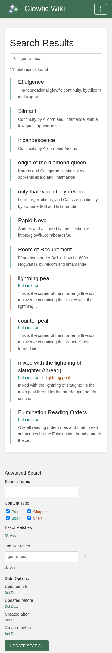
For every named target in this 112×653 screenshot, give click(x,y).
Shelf (34, 518)
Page (14, 512)
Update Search (27, 646)
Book (14, 518)
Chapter (37, 512)
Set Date (12, 593)
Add (10, 535)
